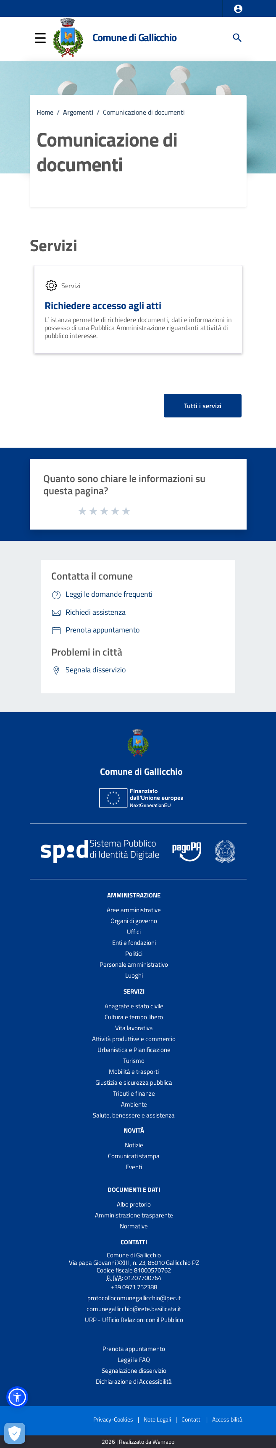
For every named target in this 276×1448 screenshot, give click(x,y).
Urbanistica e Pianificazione (134, 1050)
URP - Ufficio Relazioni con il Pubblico (134, 1320)
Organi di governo (133, 921)
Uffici (134, 931)
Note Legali (157, 1419)
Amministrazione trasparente (134, 1215)
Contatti (134, 1242)
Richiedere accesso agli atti (103, 305)
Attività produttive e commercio (134, 1039)
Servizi (53, 245)
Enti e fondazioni (134, 942)
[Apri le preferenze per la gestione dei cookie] (14, 1433)
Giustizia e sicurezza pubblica (133, 1082)
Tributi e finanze (134, 1093)
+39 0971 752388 (134, 1287)
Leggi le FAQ (134, 1359)
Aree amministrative (134, 910)
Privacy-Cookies (113, 1419)
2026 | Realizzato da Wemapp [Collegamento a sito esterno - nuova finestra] (138, 1441)
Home (45, 112)
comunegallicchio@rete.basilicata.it (134, 1309)
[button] (238, 9)
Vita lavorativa (134, 1028)
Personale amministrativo (134, 964)
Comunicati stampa (134, 1156)
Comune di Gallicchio (134, 37)
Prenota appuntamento (134, 1349)
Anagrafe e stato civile (134, 1006)
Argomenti (78, 112)
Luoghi (134, 975)
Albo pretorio (134, 1204)
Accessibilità (227, 1419)
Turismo (134, 1060)
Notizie (134, 1145)
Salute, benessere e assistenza (134, 1115)
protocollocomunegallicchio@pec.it (134, 1298)
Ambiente (134, 1104)
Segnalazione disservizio (134, 1370)
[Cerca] (237, 38)
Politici (133, 953)
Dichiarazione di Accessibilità (134, 1381)
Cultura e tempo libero (134, 1017)
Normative (134, 1226)
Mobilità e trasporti (134, 1071)
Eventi (134, 1167)
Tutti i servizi (202, 406)
